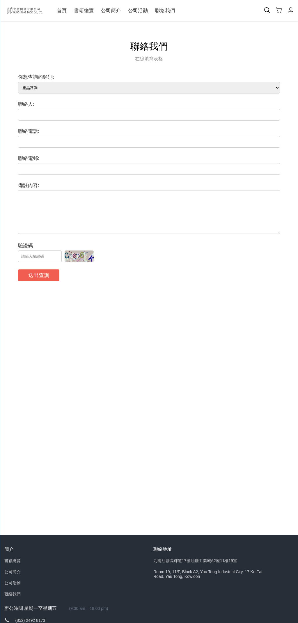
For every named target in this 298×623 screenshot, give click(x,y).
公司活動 (138, 10)
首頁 (62, 10)
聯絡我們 (165, 10)
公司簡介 (111, 10)
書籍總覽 (84, 10)
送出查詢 (38, 275)
